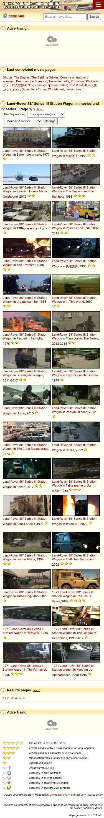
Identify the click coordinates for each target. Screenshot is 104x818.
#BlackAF (72, 524)
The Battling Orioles (45, 77)
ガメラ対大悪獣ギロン (18, 85)
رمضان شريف (12, 89)
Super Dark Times (34, 89)
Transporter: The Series (82, 338)
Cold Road (76, 85)
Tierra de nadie (59, 81)
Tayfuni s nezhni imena (82, 375)
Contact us (77, 794)
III (35, 151)
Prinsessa (78, 81)
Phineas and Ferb (78, 228)
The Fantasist (36, 669)
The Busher (22, 77)
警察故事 (33, 633)
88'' (21, 151)
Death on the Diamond (31, 81)
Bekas (70, 450)
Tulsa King (24, 596)
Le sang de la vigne (30, 375)
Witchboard (56, 89)
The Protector (26, 265)
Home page (16, 16)
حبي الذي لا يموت (36, 228)
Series (28, 151)
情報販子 (72, 156)
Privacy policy (95, 794)
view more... (75, 89)
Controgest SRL (59, 794)
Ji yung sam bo (27, 302)
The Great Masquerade (33, 449)
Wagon (7, 154)
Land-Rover (11, 151)
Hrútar (21, 413)
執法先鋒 (72, 266)
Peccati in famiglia (29, 338)
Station (42, 151)
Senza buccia (26, 524)
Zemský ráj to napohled (51, 85)
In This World (75, 302)
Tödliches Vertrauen (80, 559)
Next (40, 109)
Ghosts (8, 77)
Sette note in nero (29, 154)
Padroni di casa (76, 412)
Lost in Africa (26, 559)
